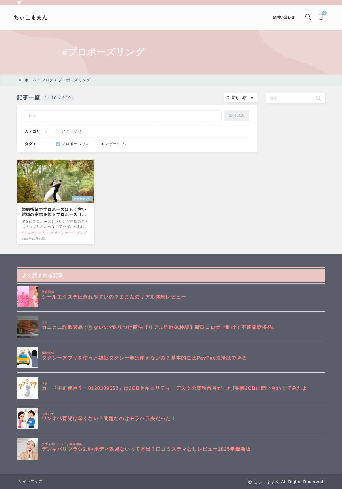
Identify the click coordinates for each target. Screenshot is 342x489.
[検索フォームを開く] (304, 17)
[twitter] (19, 2)
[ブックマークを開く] (318, 17)
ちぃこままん (34, 17)
